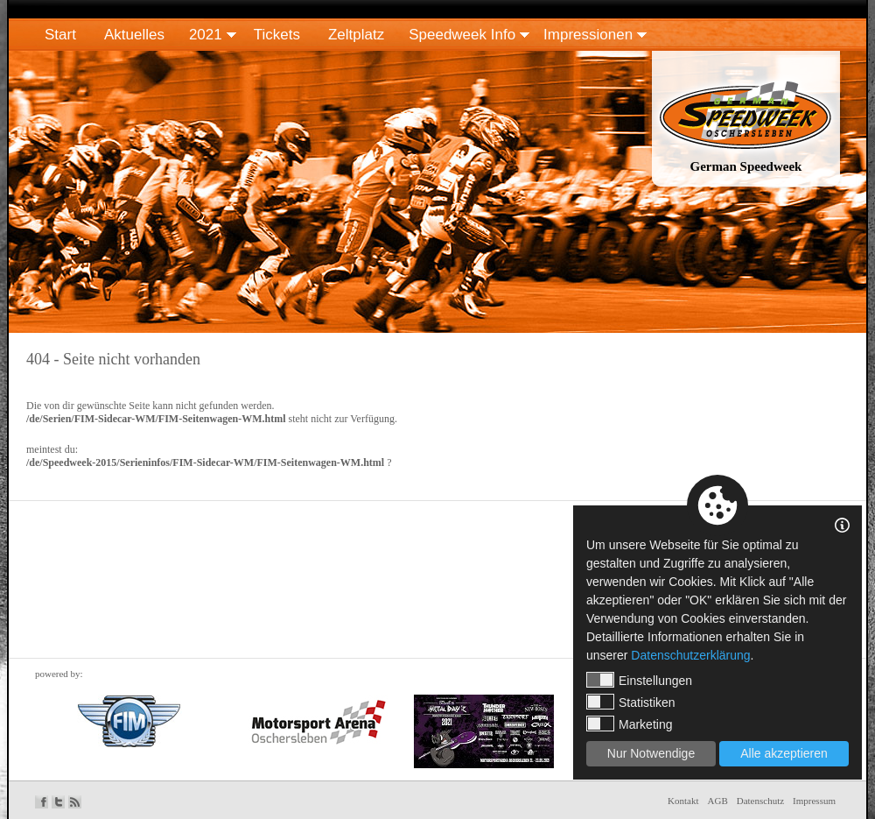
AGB (718, 800)
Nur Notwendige (651, 753)
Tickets (277, 34)
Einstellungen (639, 680)
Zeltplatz (356, 34)
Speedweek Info (462, 34)
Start (60, 34)
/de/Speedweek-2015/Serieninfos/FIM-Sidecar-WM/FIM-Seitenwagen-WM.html (205, 462)
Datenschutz (760, 800)
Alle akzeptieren (784, 753)
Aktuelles (134, 34)
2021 (205, 34)
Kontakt (683, 800)
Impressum (814, 800)
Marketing (629, 723)
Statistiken (631, 702)
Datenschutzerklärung (690, 655)
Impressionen (588, 34)
